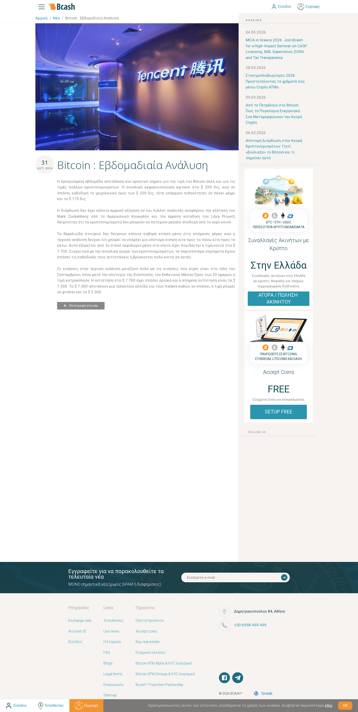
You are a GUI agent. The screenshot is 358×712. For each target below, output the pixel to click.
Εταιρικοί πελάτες (151, 652)
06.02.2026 (256, 132)
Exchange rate (79, 620)
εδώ (328, 705)
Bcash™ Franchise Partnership (159, 684)
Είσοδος (75, 642)
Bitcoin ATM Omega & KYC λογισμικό (165, 674)
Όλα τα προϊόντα (149, 620)
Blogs (108, 663)
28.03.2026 (256, 67)
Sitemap (110, 695)
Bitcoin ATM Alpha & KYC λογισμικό (164, 663)
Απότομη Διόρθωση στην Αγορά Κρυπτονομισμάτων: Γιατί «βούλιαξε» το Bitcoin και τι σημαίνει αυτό (274, 149)
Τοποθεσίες (113, 620)
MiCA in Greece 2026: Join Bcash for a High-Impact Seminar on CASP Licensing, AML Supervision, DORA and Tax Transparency (276, 49)
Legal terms (112, 674)
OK (345, 705)
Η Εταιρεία (112, 642)
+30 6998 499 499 (250, 625)
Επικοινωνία (113, 684)
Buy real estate (148, 642)
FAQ (106, 652)
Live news (111, 631)
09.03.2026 (256, 97)
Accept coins (146, 631)
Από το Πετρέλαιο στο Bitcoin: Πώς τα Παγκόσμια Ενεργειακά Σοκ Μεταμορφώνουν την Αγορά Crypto (274, 114)
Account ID (77, 631)
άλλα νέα (254, 20)
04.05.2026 (256, 32)
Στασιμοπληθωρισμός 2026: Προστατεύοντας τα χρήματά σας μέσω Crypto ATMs (275, 81)
